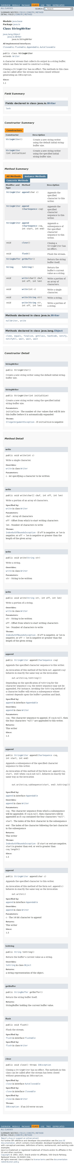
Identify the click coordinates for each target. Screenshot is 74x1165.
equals (17, 336)
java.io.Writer (14, 37)
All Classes (7, 8)
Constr (30, 12)
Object (58, 330)
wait (21, 339)
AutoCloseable (47, 47)
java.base (17, 21)
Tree (48, 5)
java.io (16, 24)
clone (9, 336)
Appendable (33, 47)
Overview (5, 5)
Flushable (20, 47)
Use (42, 5)
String (9, 267)
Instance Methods (35, 176)
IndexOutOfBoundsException (21, 532)
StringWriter (13, 139)
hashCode (52, 336)
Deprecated (58, 5)
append (25, 192)
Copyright (5, 1155)
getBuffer (27, 259)
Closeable (8, 47)
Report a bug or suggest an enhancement (20, 1138)
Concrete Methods (17, 180)
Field (22, 12)
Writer (16, 56)
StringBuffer (13, 259)
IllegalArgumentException (20, 422)
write (25, 278)
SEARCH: (39, 9)
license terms (40, 1160)
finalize (28, 336)
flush (25, 253)
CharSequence (30, 209)
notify (62, 336)
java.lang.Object (11, 34)
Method (39, 12)
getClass (40, 336)
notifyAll (11, 339)
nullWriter (12, 320)
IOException (44, 1065)
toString (26, 267)
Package (26, 5)
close (25, 243)
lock (8, 108)
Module (16, 5)
